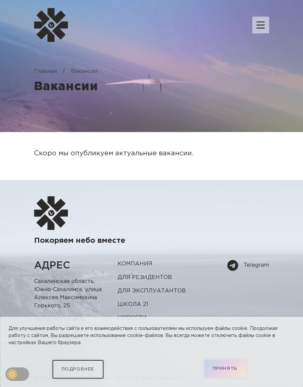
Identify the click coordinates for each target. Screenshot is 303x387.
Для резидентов (145, 277)
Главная (45, 71)
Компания (135, 263)
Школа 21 (133, 304)
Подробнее (77, 369)
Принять (225, 368)
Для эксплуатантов (152, 290)
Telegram (248, 265)
